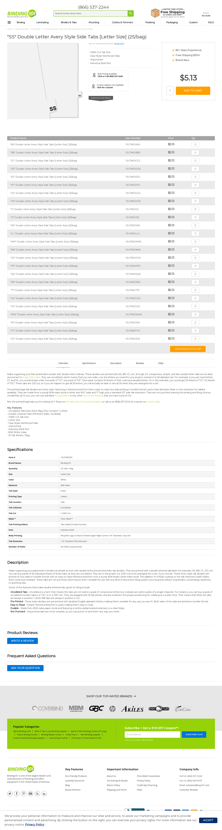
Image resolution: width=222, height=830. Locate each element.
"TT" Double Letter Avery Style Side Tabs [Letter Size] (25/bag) (43, 290)
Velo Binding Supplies (91, 734)
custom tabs (153, 401)
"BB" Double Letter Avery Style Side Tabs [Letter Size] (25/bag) (43, 152)
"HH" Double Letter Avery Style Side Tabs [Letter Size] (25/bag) (44, 201)
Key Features (74, 769)
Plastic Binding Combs (27, 734)
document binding (93, 395)
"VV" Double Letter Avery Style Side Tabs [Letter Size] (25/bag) (43, 306)
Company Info (189, 769)
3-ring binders (62, 395)
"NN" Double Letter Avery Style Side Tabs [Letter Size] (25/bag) (44, 249)
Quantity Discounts (74, 780)
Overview (63, 363)
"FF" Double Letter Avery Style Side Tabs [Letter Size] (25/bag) (43, 185)
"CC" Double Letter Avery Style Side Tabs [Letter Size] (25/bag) (43, 160)
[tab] (79, 770)
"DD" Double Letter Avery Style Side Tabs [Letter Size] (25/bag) (44, 168)
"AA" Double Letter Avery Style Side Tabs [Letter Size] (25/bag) (43, 144)
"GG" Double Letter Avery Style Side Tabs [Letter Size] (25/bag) (43, 193)
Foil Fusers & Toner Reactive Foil (87, 738)
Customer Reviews (189, 789)
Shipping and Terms (117, 789)
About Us (111, 776)
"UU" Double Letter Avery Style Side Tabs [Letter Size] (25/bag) (43, 298)
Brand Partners (72, 789)
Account (200, 15)
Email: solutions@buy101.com (194, 785)
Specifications (89, 363)
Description (116, 363)
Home (9, 29)
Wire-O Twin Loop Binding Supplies (51, 731)
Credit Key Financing (147, 785)
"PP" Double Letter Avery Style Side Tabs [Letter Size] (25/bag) (43, 266)
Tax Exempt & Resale (117, 780)
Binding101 (35, 29)
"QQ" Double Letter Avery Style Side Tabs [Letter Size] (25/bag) (44, 274)
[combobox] (91, 13)
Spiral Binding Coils (22, 731)
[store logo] (21, 13)
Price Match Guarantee (148, 776)
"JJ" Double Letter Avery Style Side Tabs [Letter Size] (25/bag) (43, 217)
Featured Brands (21, 29)
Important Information (122, 769)
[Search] (129, 13)
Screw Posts (71, 734)
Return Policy (113, 785)
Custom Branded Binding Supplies (29, 738)
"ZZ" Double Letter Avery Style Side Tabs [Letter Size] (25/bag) (43, 338)
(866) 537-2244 (91, 7)
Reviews (140, 363)
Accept (208, 820)
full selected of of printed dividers (83, 401)
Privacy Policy (34, 824)
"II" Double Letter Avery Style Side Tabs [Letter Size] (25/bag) (42, 209)
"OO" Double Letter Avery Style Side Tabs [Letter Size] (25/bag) (44, 257)
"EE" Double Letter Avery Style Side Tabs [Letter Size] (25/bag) (43, 177)
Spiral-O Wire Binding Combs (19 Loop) (89, 731)
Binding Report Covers (51, 734)
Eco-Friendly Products (76, 776)
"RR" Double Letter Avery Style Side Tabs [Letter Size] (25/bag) (43, 282)
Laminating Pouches (58, 738)
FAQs (160, 363)
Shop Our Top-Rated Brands (109, 696)
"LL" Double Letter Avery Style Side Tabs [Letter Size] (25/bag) (43, 233)
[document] (102, 820)
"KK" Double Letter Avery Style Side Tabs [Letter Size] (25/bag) (43, 225)
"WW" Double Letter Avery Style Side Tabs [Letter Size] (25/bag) (44, 314)
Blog (67, 785)
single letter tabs (31, 377)
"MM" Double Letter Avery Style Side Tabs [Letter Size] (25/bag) (44, 241)
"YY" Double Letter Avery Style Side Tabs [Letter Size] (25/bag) (43, 330)
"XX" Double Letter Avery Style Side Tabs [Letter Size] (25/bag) (43, 322)
